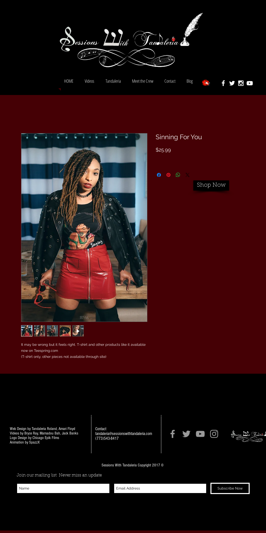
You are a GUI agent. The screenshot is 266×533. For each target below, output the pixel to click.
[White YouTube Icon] (249, 83)
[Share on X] (188, 175)
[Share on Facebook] (159, 175)
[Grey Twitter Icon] (186, 433)
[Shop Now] (211, 185)
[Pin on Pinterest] (168, 175)
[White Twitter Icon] (232, 83)
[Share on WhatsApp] (178, 175)
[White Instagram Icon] (241, 83)
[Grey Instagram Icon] (214, 433)
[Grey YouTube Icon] (200, 433)
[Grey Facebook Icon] (172, 433)
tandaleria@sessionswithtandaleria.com (123, 433)
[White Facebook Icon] (223, 83)
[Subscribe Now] (230, 488)
